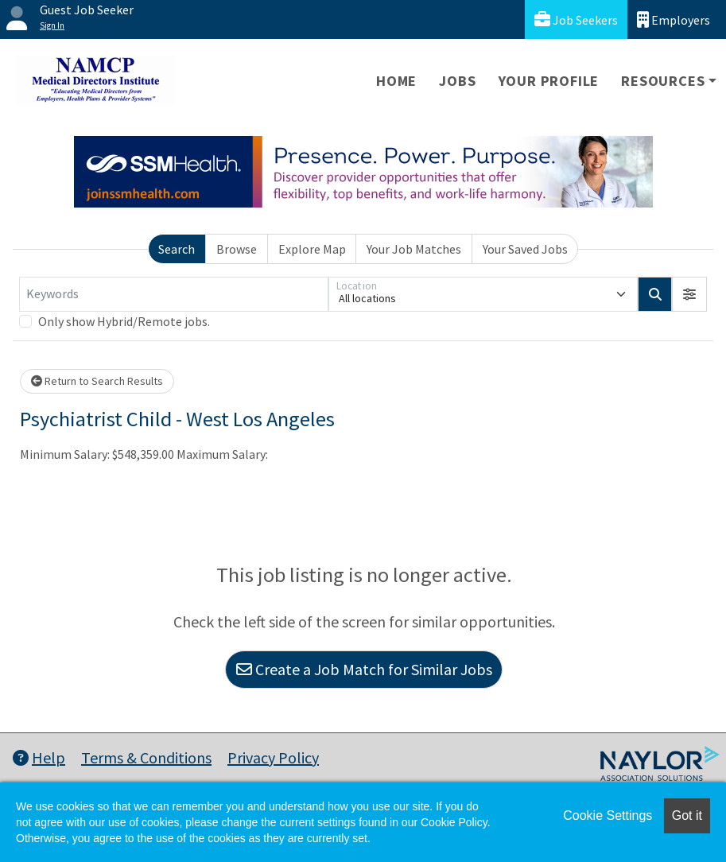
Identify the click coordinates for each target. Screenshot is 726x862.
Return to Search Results (97, 381)
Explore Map (312, 249)
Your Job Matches (414, 249)
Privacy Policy (273, 757)
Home (396, 81)
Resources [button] (663, 81)
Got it (687, 815)
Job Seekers (576, 19)
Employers (673, 19)
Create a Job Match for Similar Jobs (364, 669)
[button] (689, 294)
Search (176, 249)
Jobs (457, 81)
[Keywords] (173, 294)
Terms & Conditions (146, 757)
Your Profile (549, 81)
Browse (236, 249)
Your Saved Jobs (525, 249)
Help (39, 757)
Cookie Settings (607, 815)
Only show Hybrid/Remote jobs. (124, 321)
